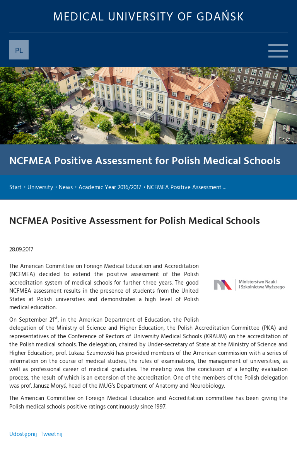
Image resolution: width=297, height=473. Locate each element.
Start (15, 187)
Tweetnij (51, 434)
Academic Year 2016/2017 (110, 187)
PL (19, 50)
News (66, 187)
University (40, 187)
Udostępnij (23, 433)
